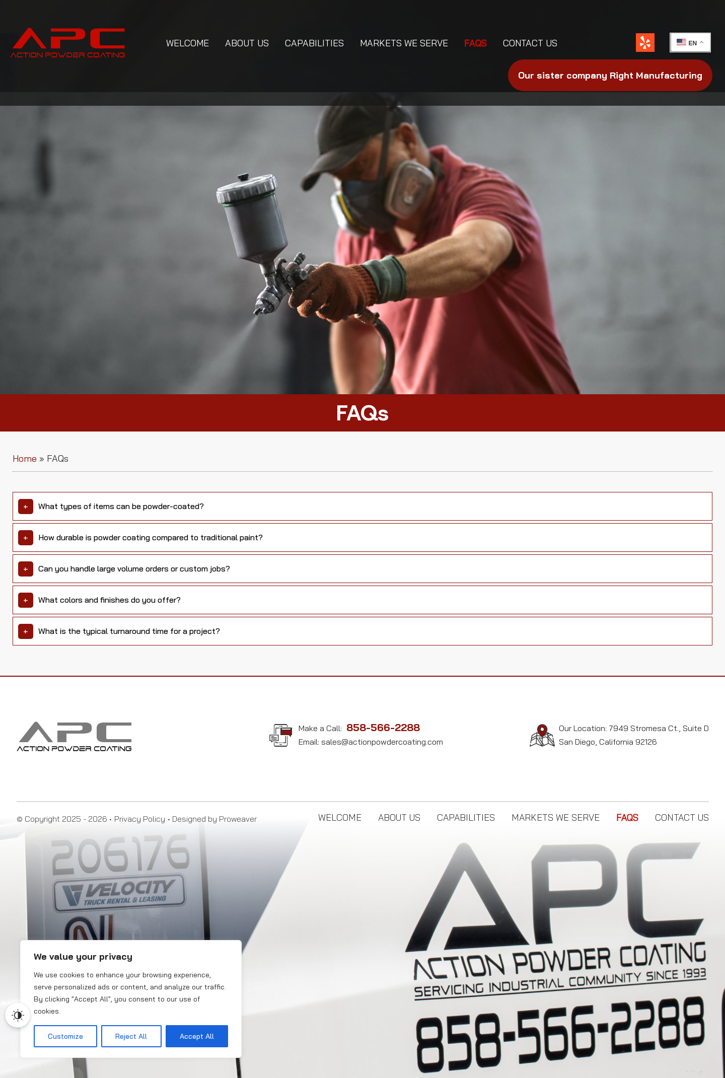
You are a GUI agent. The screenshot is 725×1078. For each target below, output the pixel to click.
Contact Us (530, 43)
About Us (247, 43)
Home (25, 458)
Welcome (187, 43)
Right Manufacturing (610, 75)
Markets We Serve (404, 43)
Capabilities (314, 43)
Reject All (131, 1036)
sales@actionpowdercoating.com (382, 742)
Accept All (197, 1036)
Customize (65, 1036)
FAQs (475, 43)
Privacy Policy (139, 819)
